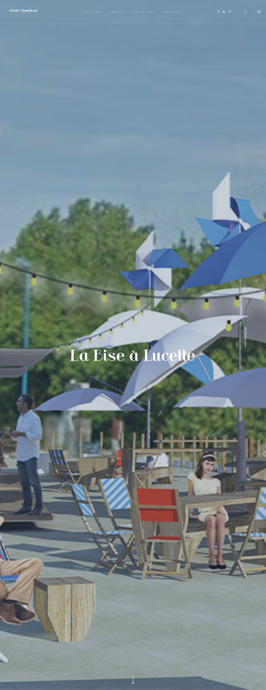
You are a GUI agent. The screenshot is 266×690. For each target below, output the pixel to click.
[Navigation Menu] (259, 11)
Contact (172, 11)
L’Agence (117, 11)
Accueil (93, 11)
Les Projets (145, 11)
